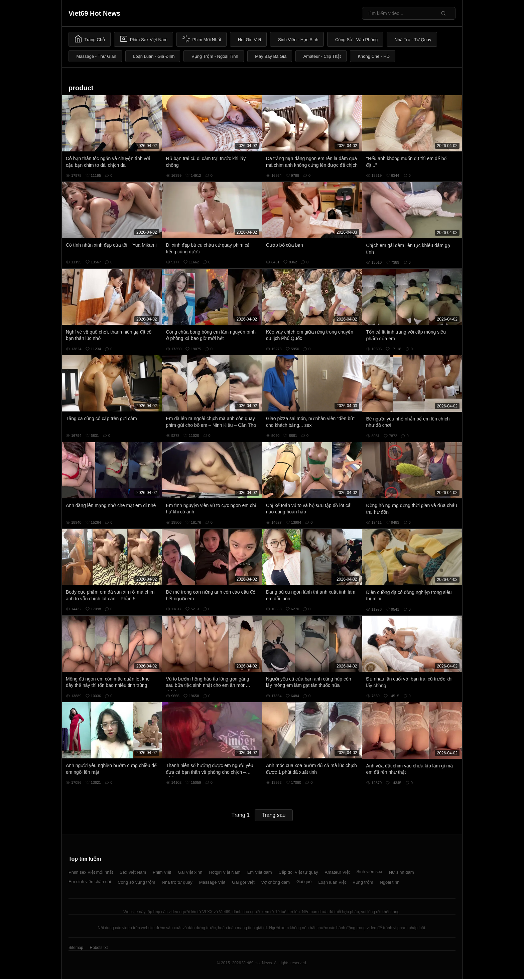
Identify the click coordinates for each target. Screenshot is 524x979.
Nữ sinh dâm (401, 872)
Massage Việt (212, 882)
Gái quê (304, 881)
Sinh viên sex (369, 871)
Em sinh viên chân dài (90, 881)
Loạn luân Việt (332, 882)
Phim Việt (162, 872)
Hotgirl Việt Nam (224, 872)
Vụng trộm (363, 882)
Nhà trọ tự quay (177, 882)
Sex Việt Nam (133, 872)
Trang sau (273, 815)
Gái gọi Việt (243, 882)
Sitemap (76, 947)
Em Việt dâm (259, 872)
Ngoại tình (389, 882)
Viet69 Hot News (94, 13)
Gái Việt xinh (190, 872)
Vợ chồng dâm (275, 882)
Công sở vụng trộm (136, 882)
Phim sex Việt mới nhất (91, 872)
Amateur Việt (337, 872)
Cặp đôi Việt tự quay (298, 872)
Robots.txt (99, 947)
